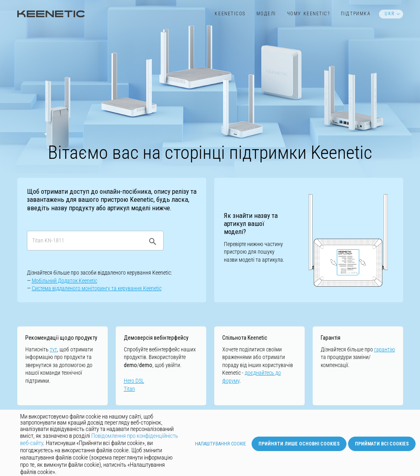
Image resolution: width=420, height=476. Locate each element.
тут (53, 349)
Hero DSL (134, 381)
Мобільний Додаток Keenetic (64, 280)
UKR (390, 13)
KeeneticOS (230, 13)
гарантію (384, 349)
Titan (129, 389)
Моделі (266, 13)
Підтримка (356, 13)
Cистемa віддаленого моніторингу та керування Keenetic (97, 288)
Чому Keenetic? (308, 13)
